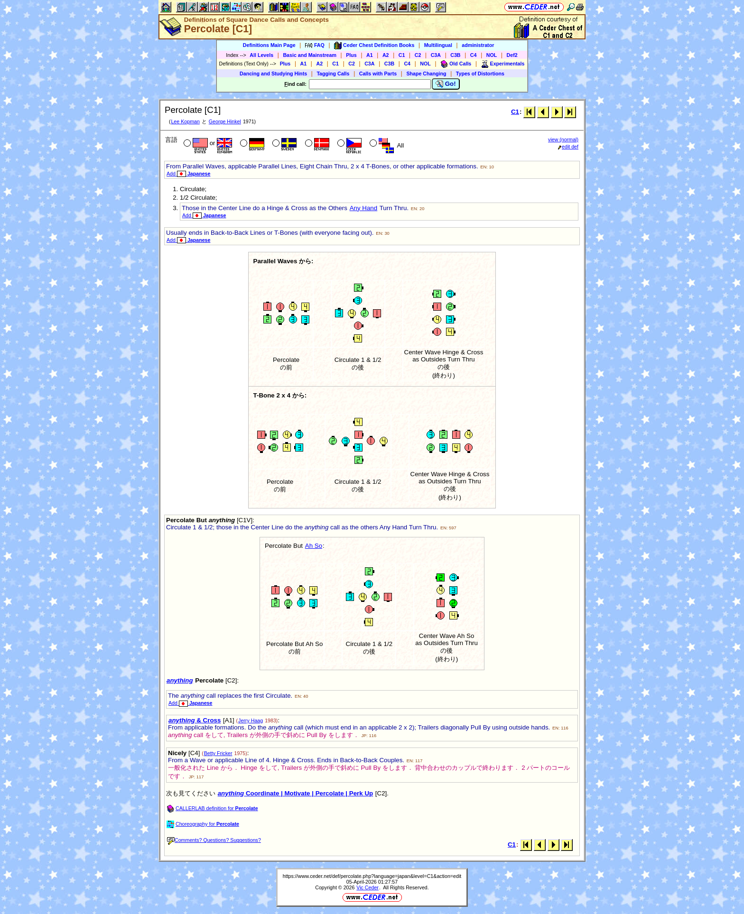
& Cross (194, 720)
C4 (473, 55)
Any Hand (364, 208)
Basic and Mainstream (309, 55)
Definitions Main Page (269, 45)
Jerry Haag (250, 720)
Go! (446, 84)
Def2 (512, 55)
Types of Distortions (480, 73)
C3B (455, 55)
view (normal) (563, 139)
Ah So (313, 545)
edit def (568, 146)
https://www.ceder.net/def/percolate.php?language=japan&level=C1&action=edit (372, 876)
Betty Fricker (218, 753)
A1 (369, 55)
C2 (418, 55)
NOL (491, 55)
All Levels (261, 55)
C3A (436, 55)
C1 (402, 55)
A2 (385, 55)
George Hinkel (225, 121)
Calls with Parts (378, 73)
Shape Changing (426, 73)
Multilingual (438, 45)
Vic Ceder (367, 887)
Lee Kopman (185, 121)
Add (188, 173)
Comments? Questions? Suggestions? (214, 840)
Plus (351, 55)
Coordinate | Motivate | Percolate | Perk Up (295, 793)
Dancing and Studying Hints (273, 73)
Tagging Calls (332, 73)
